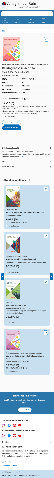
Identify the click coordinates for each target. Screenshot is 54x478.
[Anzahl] (12, 122)
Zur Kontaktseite (9, 466)
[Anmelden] (5, 20)
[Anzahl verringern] (5, 122)
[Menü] (43, 20)
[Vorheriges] (2, 276)
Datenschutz (12, 475)
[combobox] (24, 13)
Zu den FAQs (8, 462)
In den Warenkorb (12, 128)
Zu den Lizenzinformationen (14, 99)
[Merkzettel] (18, 20)
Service (5, 442)
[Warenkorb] (30, 20)
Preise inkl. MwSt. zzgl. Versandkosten (16, 106)
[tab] (27, 152)
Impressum (23, 475)
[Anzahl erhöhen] (17, 122)
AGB (4, 475)
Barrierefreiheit (34, 475)
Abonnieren (24, 410)
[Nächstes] (51, 276)
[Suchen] (50, 13)
